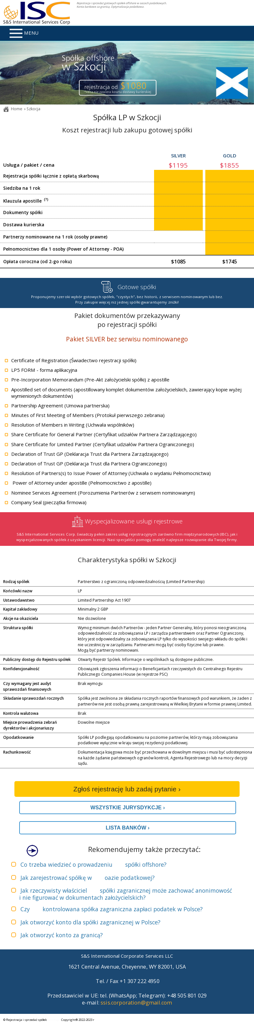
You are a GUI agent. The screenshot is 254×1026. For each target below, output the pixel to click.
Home (16, 109)
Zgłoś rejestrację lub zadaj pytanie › (127, 789)
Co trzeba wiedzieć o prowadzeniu (93, 864)
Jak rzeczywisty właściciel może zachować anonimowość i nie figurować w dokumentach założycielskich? (125, 894)
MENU (24, 33)
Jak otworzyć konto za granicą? (61, 935)
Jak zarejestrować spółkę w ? (87, 877)
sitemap (53, 1020)
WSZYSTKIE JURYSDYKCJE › (127, 807)
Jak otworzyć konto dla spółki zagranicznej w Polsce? (90, 922)
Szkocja (33, 109)
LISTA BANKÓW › (128, 827)
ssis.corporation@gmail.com (136, 1002)
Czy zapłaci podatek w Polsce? (111, 909)
